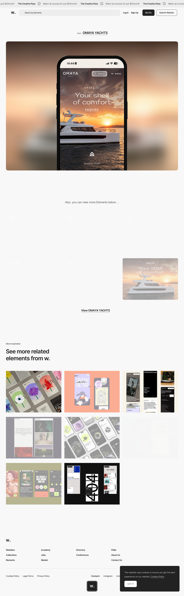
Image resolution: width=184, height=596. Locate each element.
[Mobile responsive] (33, 437)
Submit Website (166, 12)
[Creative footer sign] (92, 279)
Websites (10, 550)
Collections (11, 555)
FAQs (113, 550)
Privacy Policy (43, 576)
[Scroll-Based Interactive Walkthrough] (92, 234)
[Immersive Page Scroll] (33, 234)
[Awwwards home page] (92, 586)
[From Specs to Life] (150, 234)
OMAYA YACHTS (95, 32)
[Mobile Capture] (92, 391)
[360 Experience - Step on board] (33, 279)
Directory (80, 550)
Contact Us (116, 560)
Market (44, 560)
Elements (10, 560)
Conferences (82, 555)
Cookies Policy (12, 576)
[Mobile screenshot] (150, 437)
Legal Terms (28, 576)
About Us (115, 555)
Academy (45, 550)
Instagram (108, 576)
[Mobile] (33, 391)
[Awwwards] (13, 12)
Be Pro (148, 12)
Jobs (43, 555)
